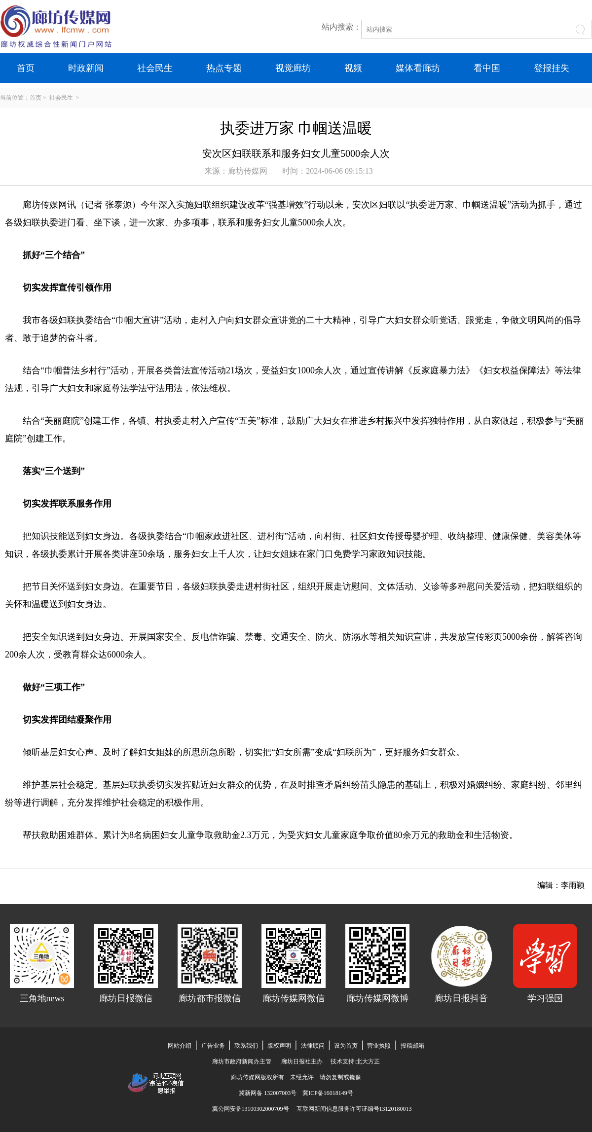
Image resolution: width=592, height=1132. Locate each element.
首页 (26, 68)
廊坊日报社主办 (302, 1061)
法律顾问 (313, 1045)
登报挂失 (551, 68)
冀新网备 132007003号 (270, 1093)
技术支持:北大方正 (355, 1061)
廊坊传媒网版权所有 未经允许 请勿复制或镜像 (296, 1077)
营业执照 (379, 1045)
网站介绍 (179, 1045)
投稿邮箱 (412, 1045)
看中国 (487, 68)
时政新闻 (86, 68)
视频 (353, 68)
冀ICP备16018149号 (327, 1093)
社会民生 (155, 68)
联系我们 (246, 1045)
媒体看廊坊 (418, 68)
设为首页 (346, 1045)
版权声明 (279, 1045)
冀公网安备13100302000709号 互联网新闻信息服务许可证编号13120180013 (309, 1108)
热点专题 (224, 68)
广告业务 (213, 1045)
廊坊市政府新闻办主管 (241, 1061)
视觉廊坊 (293, 68)
